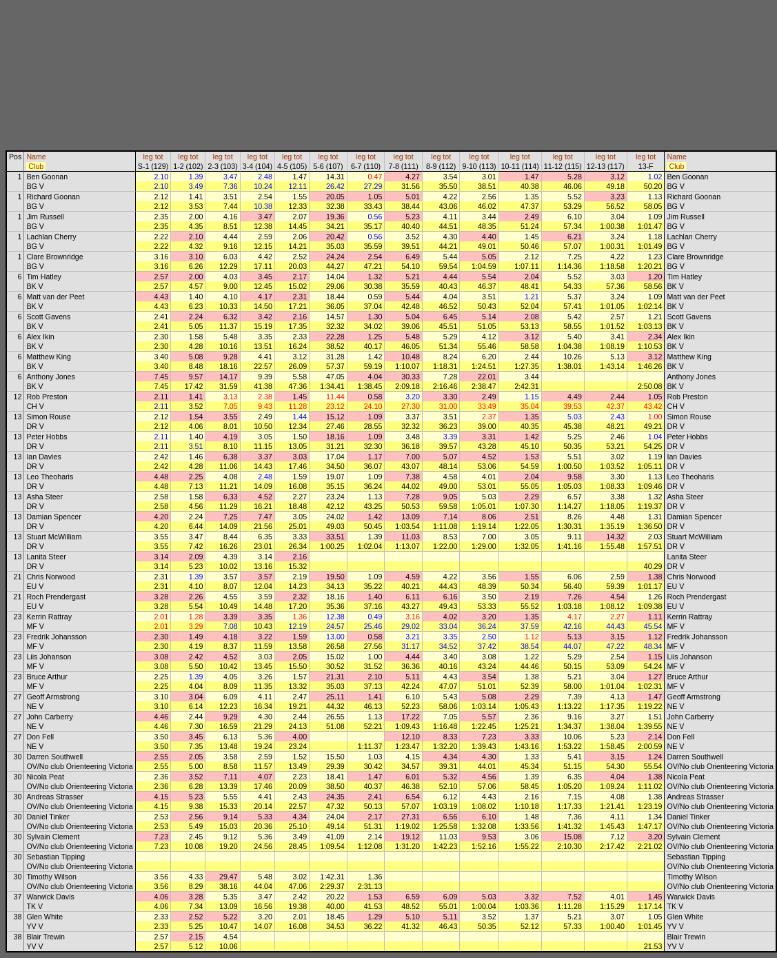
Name (36, 156)
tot (159, 156)
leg (147, 156)
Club (35, 166)
